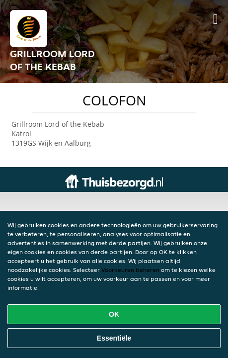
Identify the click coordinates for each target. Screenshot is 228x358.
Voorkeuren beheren (130, 269)
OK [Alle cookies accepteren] (114, 314)
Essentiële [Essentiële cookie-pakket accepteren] (114, 338)
